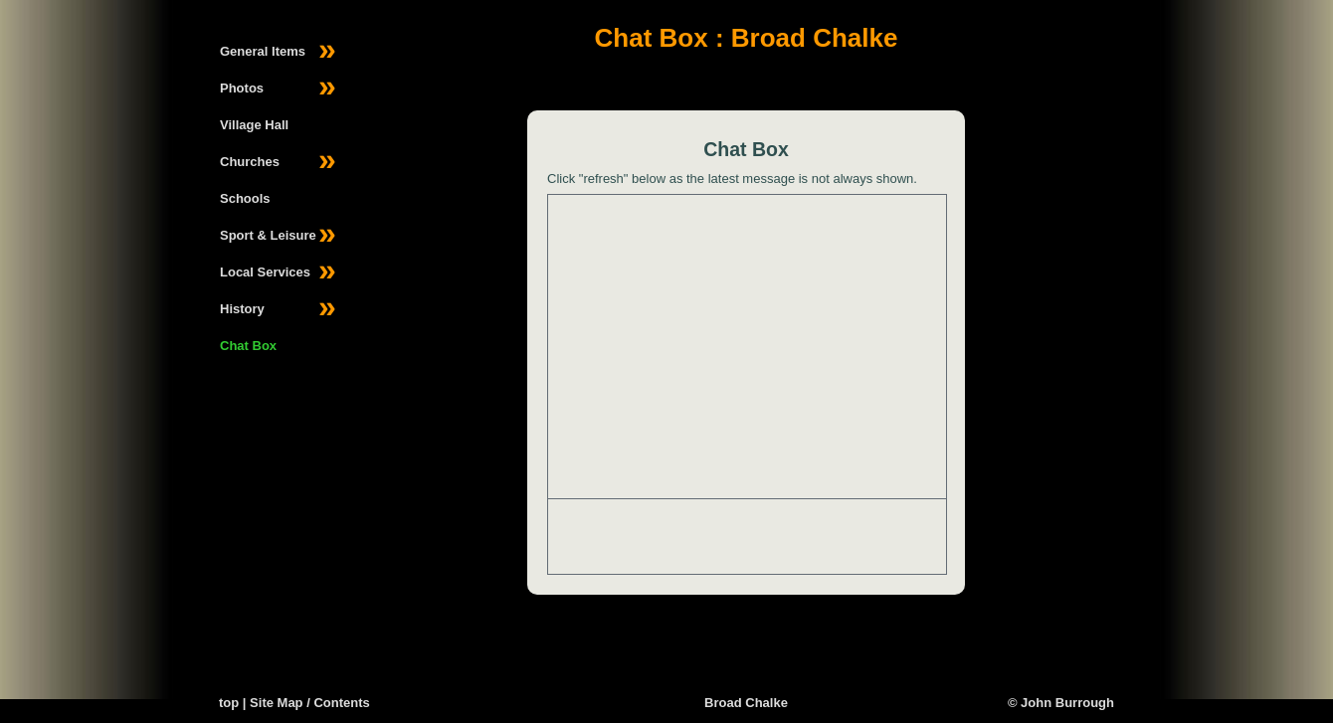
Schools (245, 198)
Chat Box (248, 345)
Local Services (278, 272)
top (229, 702)
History (278, 309)
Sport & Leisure (278, 236)
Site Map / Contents (310, 702)
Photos (278, 88)
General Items (278, 52)
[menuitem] (273, 52)
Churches (278, 162)
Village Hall (254, 124)
